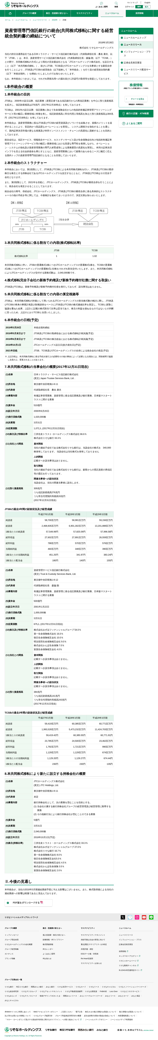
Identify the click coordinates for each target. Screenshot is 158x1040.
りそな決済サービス (65, 987)
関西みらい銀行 (37, 987)
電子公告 (78, 1012)
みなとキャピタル (12, 1000)
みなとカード (123, 996)
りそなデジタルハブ (29, 991)
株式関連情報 (48, 944)
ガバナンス (9, 954)
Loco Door (114, 991)
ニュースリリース (126, 935)
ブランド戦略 (10, 959)
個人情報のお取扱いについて (130, 1012)
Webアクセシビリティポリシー (45, 1012)
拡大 (146, 7)
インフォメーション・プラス (130, 940)
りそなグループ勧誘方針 (43, 1016)
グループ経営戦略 (12, 949)
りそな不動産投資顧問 (73, 991)
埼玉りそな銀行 (22, 987)
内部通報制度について (126, 1016)
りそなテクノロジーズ (28, 996)
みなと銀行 (50, 987)
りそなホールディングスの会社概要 (18, 944)
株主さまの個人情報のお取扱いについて (100, 1012)
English (147, 3)
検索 (116, 7)
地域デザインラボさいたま (50, 996)
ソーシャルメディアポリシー (96, 1020)
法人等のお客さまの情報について (18, 1016)
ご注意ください (67, 1012)
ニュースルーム (125, 928)
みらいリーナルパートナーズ (91, 996)
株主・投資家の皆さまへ (52, 928)
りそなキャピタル (109, 987)
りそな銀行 (9, 987)
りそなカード (81, 987)
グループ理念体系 (12, 940)
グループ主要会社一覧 (13, 980)
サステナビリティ (88, 928)
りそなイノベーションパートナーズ (132, 987)
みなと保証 (135, 996)
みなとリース (110, 996)
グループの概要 (11, 928)
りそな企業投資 (91, 991)
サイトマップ (132, 3)
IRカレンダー (48, 949)
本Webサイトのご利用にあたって (18, 1012)
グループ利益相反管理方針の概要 (68, 1016)
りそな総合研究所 (12, 991)
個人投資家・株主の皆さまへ (54, 935)
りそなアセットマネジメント (51, 991)
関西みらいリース (70, 996)
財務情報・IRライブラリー (53, 940)
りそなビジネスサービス (129, 991)
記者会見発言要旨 (126, 944)
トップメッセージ (12, 935)
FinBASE (103, 991)
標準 (139, 7)
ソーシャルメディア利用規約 (121, 1020)
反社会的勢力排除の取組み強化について (99, 1016)
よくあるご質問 (101, 7)
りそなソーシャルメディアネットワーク (21, 917)
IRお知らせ (47, 959)
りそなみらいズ (11, 996)
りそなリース (94, 987)
